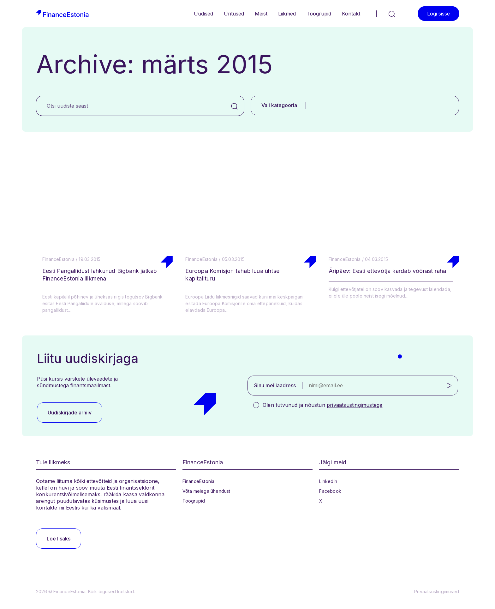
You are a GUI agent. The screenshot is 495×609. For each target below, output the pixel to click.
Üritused (234, 13)
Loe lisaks (58, 538)
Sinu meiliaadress (275, 385)
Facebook (330, 491)
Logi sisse (438, 13)
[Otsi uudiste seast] (130, 106)
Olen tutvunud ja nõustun (322, 405)
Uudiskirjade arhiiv (70, 412)
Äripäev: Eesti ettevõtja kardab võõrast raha (387, 271)
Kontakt (351, 13)
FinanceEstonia (198, 481)
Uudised (203, 13)
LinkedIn (328, 481)
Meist (261, 13)
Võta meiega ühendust (206, 491)
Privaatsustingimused (436, 591)
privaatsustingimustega (354, 405)
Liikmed (287, 13)
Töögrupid (319, 13)
